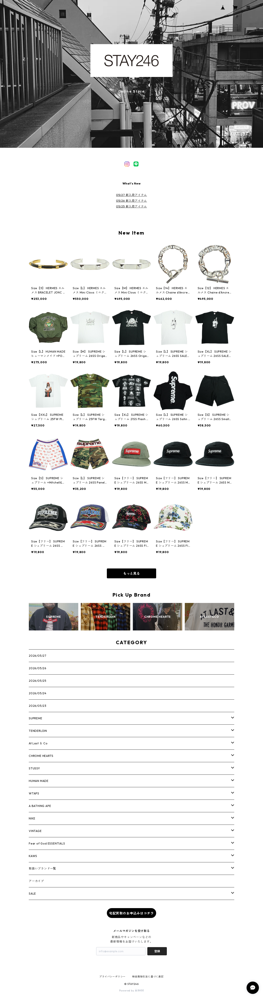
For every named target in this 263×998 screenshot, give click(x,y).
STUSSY (34, 768)
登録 (157, 951)
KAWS (33, 856)
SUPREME (35, 718)
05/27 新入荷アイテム (131, 195)
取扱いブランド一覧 (42, 868)
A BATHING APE (40, 806)
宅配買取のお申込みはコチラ (131, 913)
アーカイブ (36, 881)
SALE (32, 893)
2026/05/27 (37, 656)
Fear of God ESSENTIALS (47, 843)
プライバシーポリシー (112, 976)
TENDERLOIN (38, 731)
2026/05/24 (37, 693)
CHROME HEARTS (41, 756)
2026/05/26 (37, 668)
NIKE (32, 818)
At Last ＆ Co (38, 743)
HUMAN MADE (38, 781)
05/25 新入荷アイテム (131, 206)
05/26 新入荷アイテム (131, 201)
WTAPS (34, 793)
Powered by (131, 990)
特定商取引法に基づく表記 (148, 976)
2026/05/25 (37, 681)
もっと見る (131, 573)
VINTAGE (35, 831)
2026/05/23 (37, 706)
